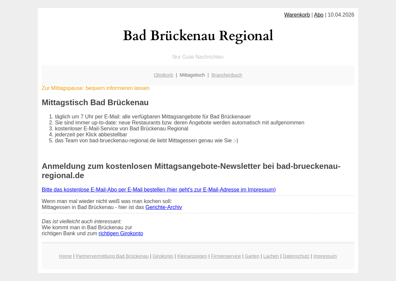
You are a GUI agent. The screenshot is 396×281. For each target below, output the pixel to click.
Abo (318, 15)
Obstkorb (163, 75)
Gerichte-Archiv (163, 207)
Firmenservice (226, 256)
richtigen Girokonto (121, 233)
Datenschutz (296, 256)
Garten (252, 256)
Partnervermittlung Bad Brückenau (112, 256)
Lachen (271, 256)
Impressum (325, 256)
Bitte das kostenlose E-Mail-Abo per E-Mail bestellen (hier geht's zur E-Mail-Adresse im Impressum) (159, 189)
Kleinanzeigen (192, 256)
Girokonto (162, 256)
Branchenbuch (226, 75)
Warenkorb (297, 15)
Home (65, 256)
